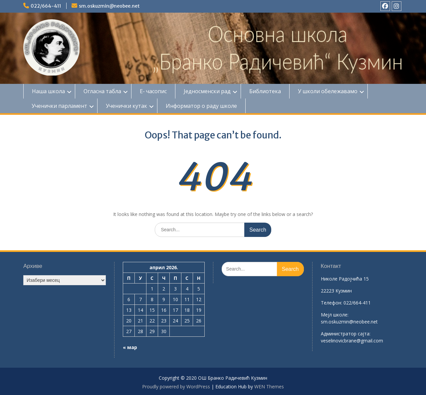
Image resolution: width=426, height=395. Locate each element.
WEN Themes (269, 386)
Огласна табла (102, 91)
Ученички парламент (59, 105)
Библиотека (265, 91)
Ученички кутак (126, 105)
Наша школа (48, 91)
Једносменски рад (207, 91)
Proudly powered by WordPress (176, 386)
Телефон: (331, 302)
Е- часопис (153, 91)
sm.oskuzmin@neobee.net (109, 6)
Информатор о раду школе (201, 105)
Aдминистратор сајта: (345, 333)
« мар (130, 347)
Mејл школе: (334, 314)
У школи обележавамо (327, 91)
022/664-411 (46, 6)
